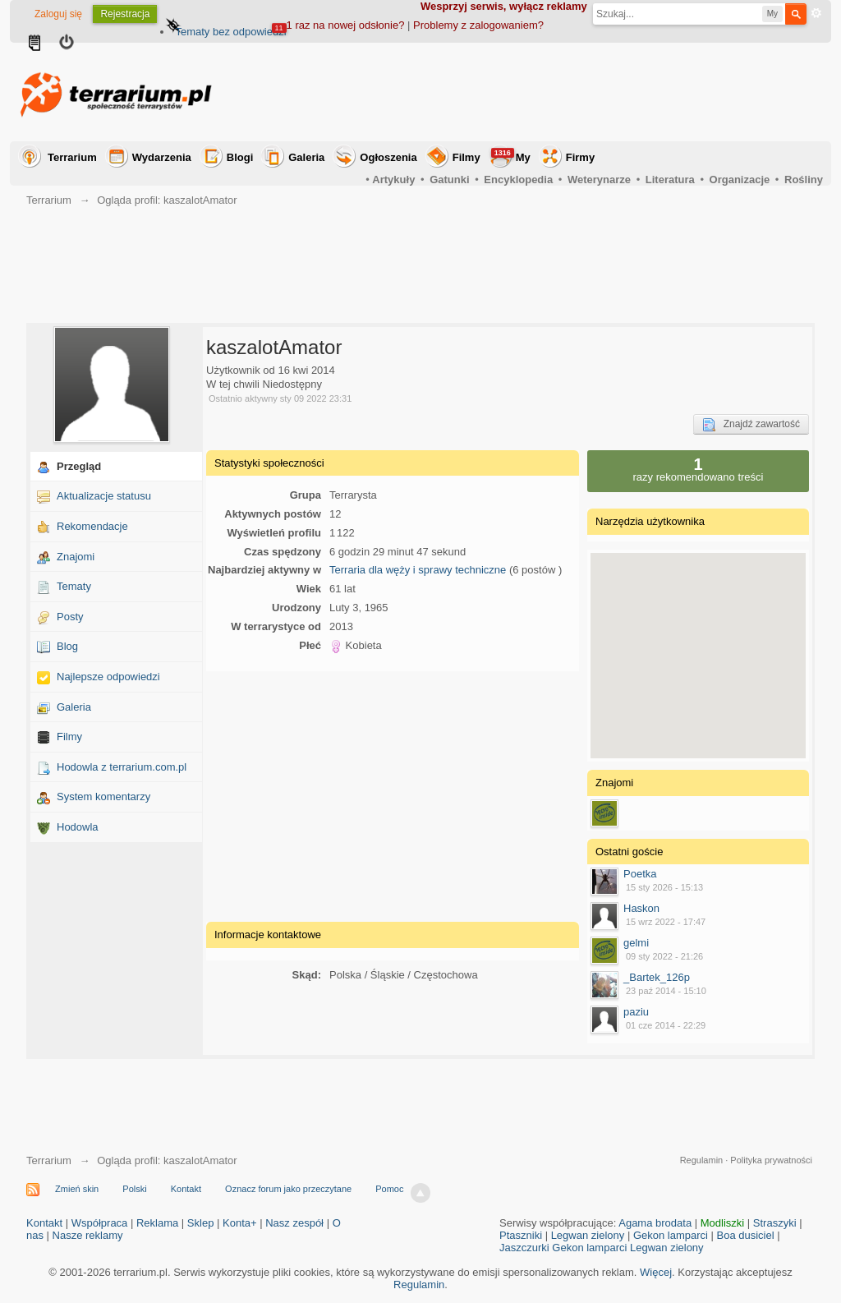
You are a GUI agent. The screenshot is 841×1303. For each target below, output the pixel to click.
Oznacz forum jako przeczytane (288, 1189)
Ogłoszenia (388, 157)
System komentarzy (103, 796)
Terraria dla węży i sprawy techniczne (417, 570)
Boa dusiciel (745, 1235)
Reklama (157, 1223)
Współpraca (99, 1223)
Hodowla (78, 827)
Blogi (240, 157)
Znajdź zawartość (751, 424)
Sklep (200, 1223)
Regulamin (702, 1160)
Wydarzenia (161, 157)
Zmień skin (77, 1189)
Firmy (580, 157)
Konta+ (240, 1223)
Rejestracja (124, 14)
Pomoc (389, 1189)
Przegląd (79, 466)
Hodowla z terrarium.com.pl (121, 767)
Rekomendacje (92, 526)
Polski (134, 1189)
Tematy (74, 586)
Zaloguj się (58, 14)
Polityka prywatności (771, 1160)
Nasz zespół (294, 1223)
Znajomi (75, 556)
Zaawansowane (816, 13)
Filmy (466, 157)
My (511, 155)
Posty (70, 616)
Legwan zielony (588, 1235)
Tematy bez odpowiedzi (230, 31)
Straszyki (775, 1223)
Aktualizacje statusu (104, 496)
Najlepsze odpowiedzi (108, 676)
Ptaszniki (520, 1235)
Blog (67, 646)
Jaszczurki (524, 1247)
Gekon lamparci (670, 1235)
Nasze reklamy (88, 1235)
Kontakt (186, 1189)
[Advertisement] (524, 92)
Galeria (306, 157)
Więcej (656, 1272)
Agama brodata (655, 1223)
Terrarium (72, 157)
